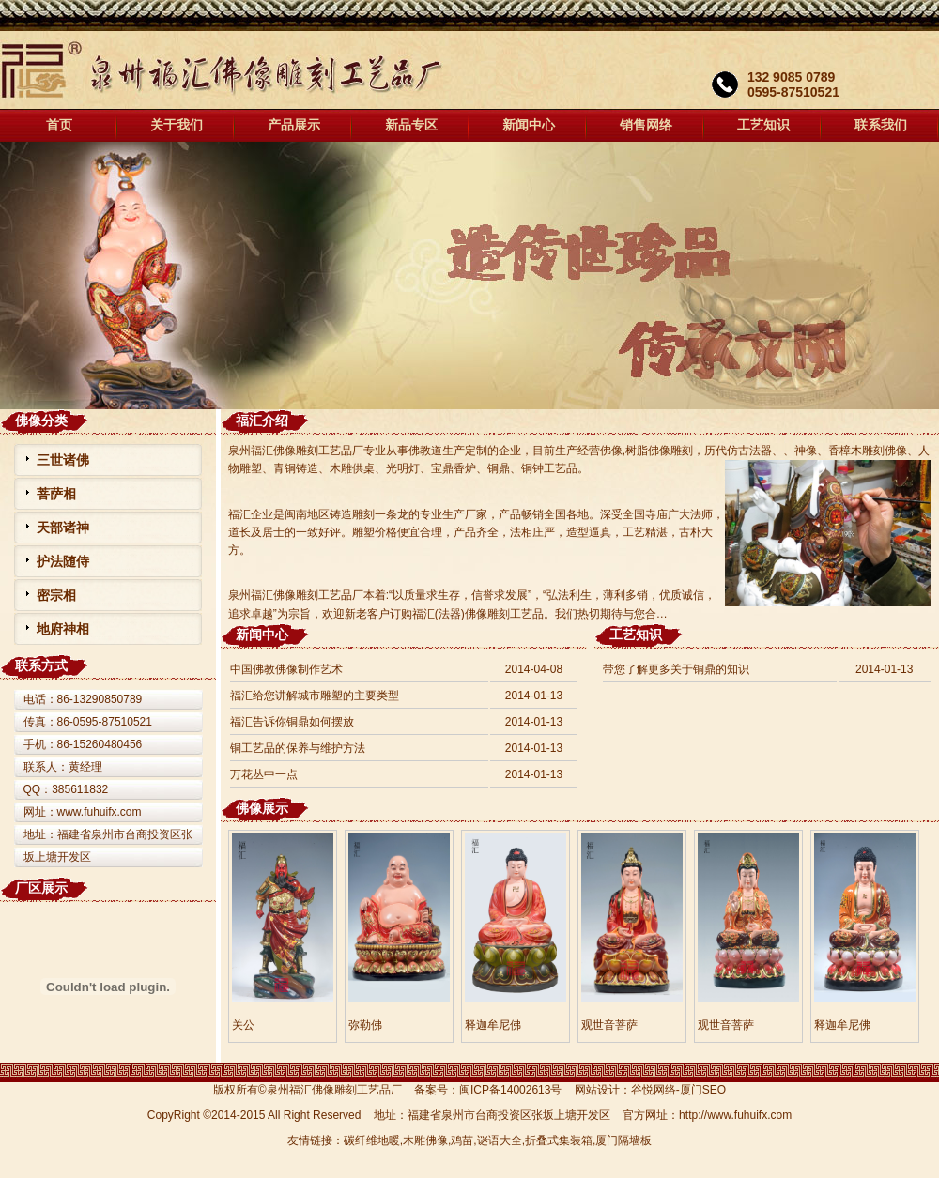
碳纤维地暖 (372, 1140)
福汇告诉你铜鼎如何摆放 (292, 721)
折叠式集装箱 (559, 1140)
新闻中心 (528, 125)
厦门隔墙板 (623, 1140)
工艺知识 (763, 125)
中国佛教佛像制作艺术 (286, 669)
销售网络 (646, 125)
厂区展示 (41, 887)
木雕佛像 (425, 1140)
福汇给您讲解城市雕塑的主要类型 (314, 695)
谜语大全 (499, 1140)
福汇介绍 (262, 420)
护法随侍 (63, 561)
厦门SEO (703, 1089)
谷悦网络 (653, 1089)
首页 (59, 125)
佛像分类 (41, 420)
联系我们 (880, 125)
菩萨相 (56, 493)
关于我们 (176, 125)
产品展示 (294, 125)
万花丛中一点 (264, 774)
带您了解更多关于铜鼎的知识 (676, 669)
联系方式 (41, 665)
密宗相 (56, 595)
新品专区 (411, 125)
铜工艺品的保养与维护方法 (297, 748)
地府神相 (63, 628)
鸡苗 (462, 1140)
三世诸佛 (63, 459)
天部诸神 (63, 527)
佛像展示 (262, 808)
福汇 (469, 275)
